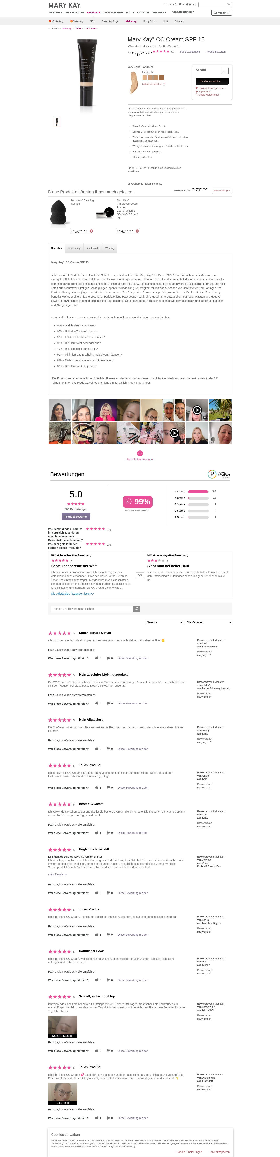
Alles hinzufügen (222, 190)
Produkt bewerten (216, 51)
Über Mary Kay (171, 4)
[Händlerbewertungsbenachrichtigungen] (109, 658)
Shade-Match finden (209, 94)
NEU (92, 21)
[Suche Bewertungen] (136, 609)
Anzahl (201, 70)
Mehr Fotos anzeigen (140, 455)
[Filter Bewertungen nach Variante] (208, 622)
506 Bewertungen (190, 51)
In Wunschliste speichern (211, 88)
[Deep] (161, 78)
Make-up (131, 21)
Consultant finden (182, 11)
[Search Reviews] (95, 609)
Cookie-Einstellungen (189, 1152)
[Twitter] (97, 658)
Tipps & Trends (113, 12)
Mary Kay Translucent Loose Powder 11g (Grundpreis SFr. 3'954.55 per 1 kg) (127, 209)
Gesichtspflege (110, 21)
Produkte (93, 12)
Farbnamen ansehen (152, 84)
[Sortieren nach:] (164, 622)
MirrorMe (159, 12)
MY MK (130, 12)
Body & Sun (150, 21)
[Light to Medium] (150, 78)
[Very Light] (86, 75)
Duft (165, 21)
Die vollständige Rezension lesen (72, 594)
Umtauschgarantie (187, 4)
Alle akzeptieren (220, 1152)
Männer (179, 21)
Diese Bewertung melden (133, 658)
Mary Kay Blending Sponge (82, 202)
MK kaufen (56, 12)
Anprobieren (205, 91)
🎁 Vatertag (76, 21)
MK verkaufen (75, 12)
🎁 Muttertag (55, 21)
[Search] (215, 4)
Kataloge (143, 12)
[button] (62, 1027)
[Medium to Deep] (155, 78)
